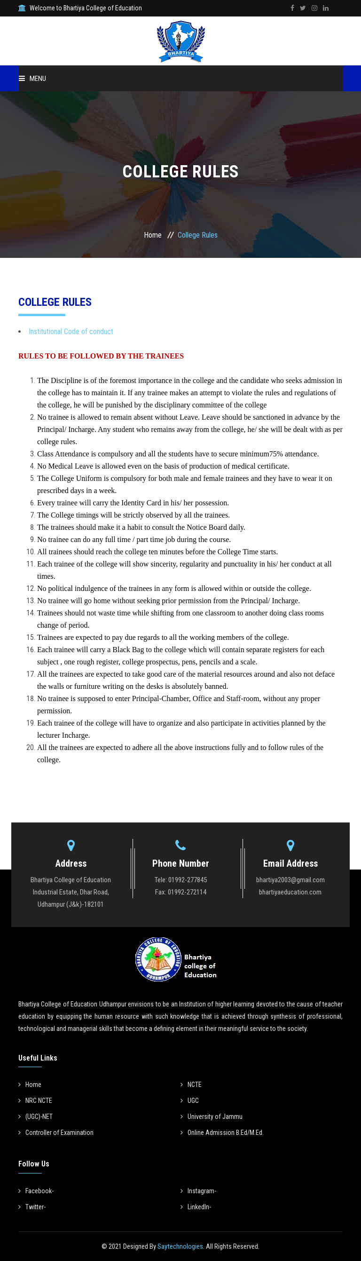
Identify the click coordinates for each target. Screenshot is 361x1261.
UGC (189, 1100)
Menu (32, 78)
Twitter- (32, 1207)
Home (153, 235)
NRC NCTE (35, 1100)
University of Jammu (211, 1116)
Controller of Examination (56, 1132)
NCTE (191, 1084)
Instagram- (198, 1191)
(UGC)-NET (35, 1116)
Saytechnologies (179, 1246)
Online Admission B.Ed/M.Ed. (222, 1132)
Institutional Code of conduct (71, 331)
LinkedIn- (195, 1207)
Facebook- (36, 1191)
